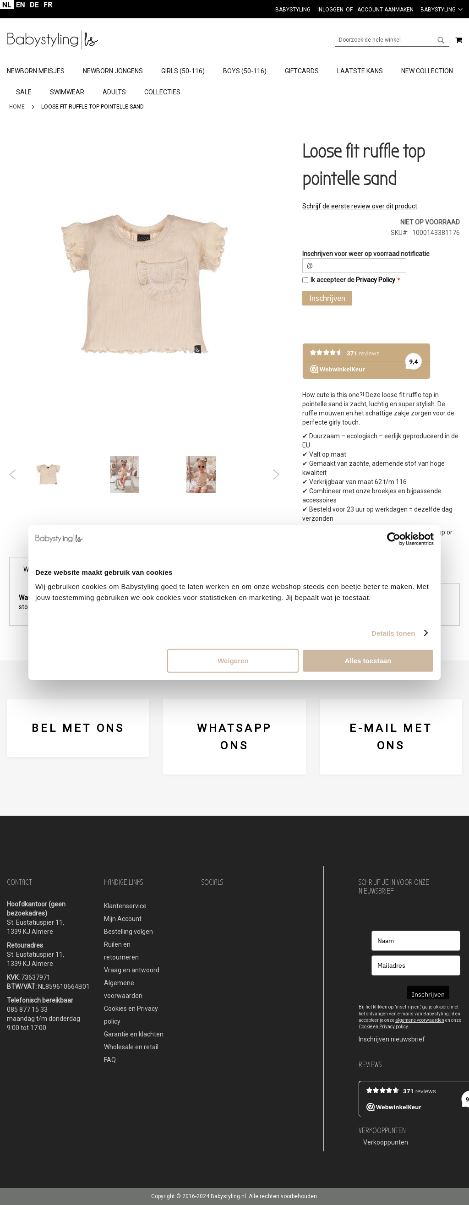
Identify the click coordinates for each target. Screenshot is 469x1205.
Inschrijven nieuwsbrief (392, 1039)
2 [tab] (137, 497)
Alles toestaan (368, 661)
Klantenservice (125, 906)
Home (17, 107)
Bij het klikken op (376, 1006)
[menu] (234, 82)
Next (276, 474)
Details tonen (393, 633)
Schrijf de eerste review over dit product (359, 206)
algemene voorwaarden (419, 1020)
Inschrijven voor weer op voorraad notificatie (366, 253)
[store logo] (52, 39)
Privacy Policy (375, 280)
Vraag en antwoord (131, 970)
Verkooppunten (385, 1142)
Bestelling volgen (128, 931)
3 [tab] (151, 497)
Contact (19, 882)
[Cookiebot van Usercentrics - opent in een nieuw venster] (394, 538)
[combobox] (392, 40)
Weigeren (233, 661)
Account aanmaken (385, 9)
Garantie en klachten (134, 1034)
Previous (12, 474)
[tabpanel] (68, 474)
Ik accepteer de (353, 280)
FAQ (110, 1059)
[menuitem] (40, 71)
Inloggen (330, 9)
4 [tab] (164, 497)
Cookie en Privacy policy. (384, 1026)
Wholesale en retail (131, 1047)
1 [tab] (123, 497)
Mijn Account (123, 918)
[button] (441, 9)
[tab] (234, 82)
